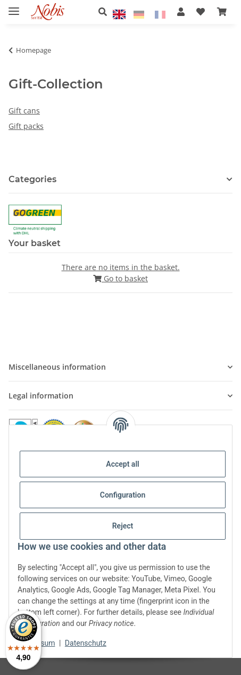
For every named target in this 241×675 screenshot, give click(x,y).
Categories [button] (32, 179)
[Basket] (221, 11)
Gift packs (26, 126)
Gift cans (24, 110)
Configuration (122, 495)
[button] (105, 11)
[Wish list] (200, 11)
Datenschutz (85, 643)
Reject (123, 526)
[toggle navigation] (14, 6)
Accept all (122, 464)
